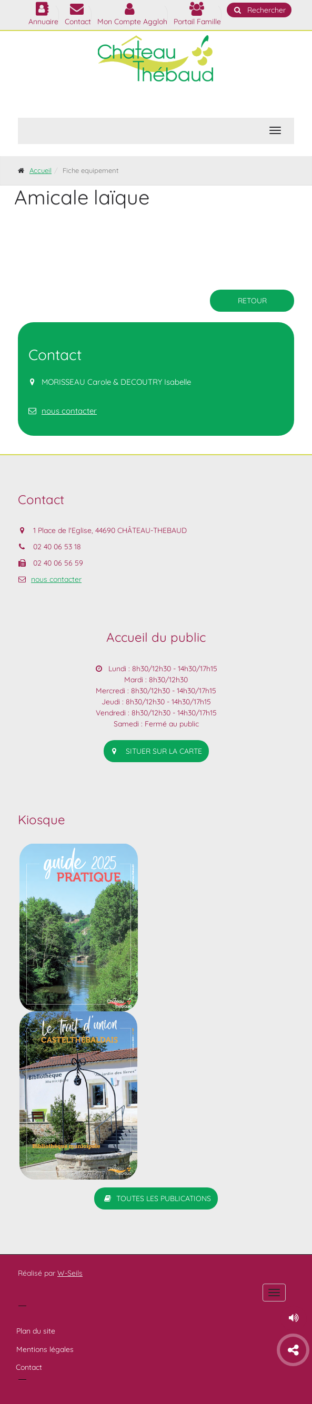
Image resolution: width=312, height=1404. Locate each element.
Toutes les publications (156, 1198)
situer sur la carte (156, 751)
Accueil (40, 170)
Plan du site (35, 1331)
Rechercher (259, 10)
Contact (29, 1367)
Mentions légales (45, 1349)
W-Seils (70, 1273)
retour (252, 300)
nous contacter (69, 411)
